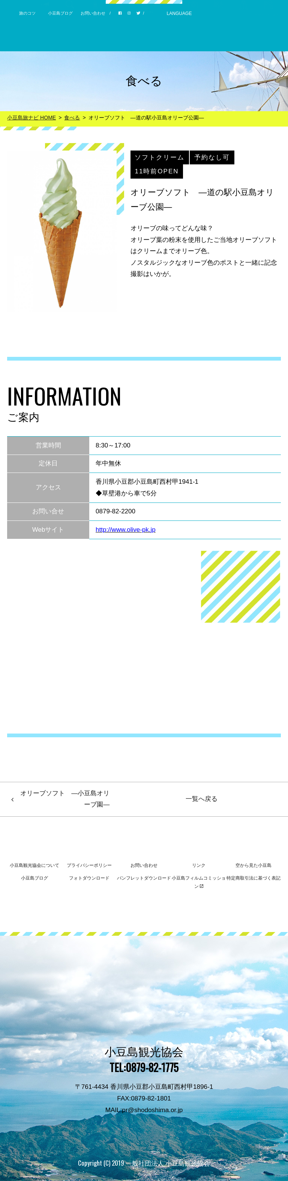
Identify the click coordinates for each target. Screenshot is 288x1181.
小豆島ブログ (60, 13)
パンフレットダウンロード (144, 878)
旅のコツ (27, 13)
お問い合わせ (93, 13)
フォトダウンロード (89, 878)
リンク (199, 865)
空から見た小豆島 (254, 865)
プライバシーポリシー (89, 865)
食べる (72, 118)
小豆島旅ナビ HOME (31, 118)
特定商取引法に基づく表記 (253, 878)
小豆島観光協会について (34, 865)
